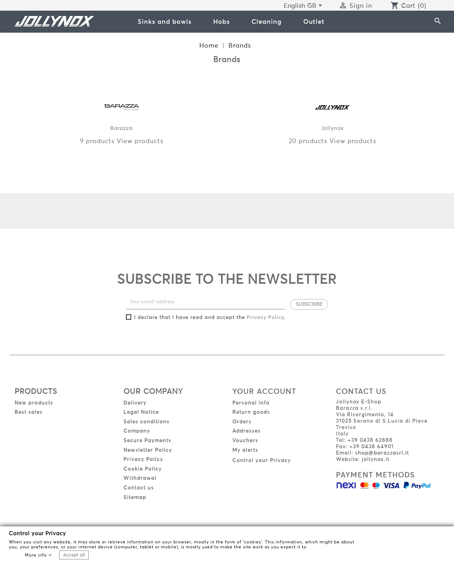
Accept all (74, 555)
